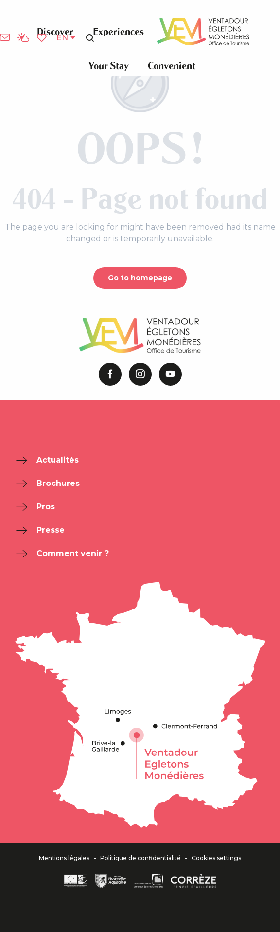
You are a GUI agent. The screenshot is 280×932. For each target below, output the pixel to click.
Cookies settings (216, 858)
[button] (90, 38)
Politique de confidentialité (140, 858)
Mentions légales (64, 858)
